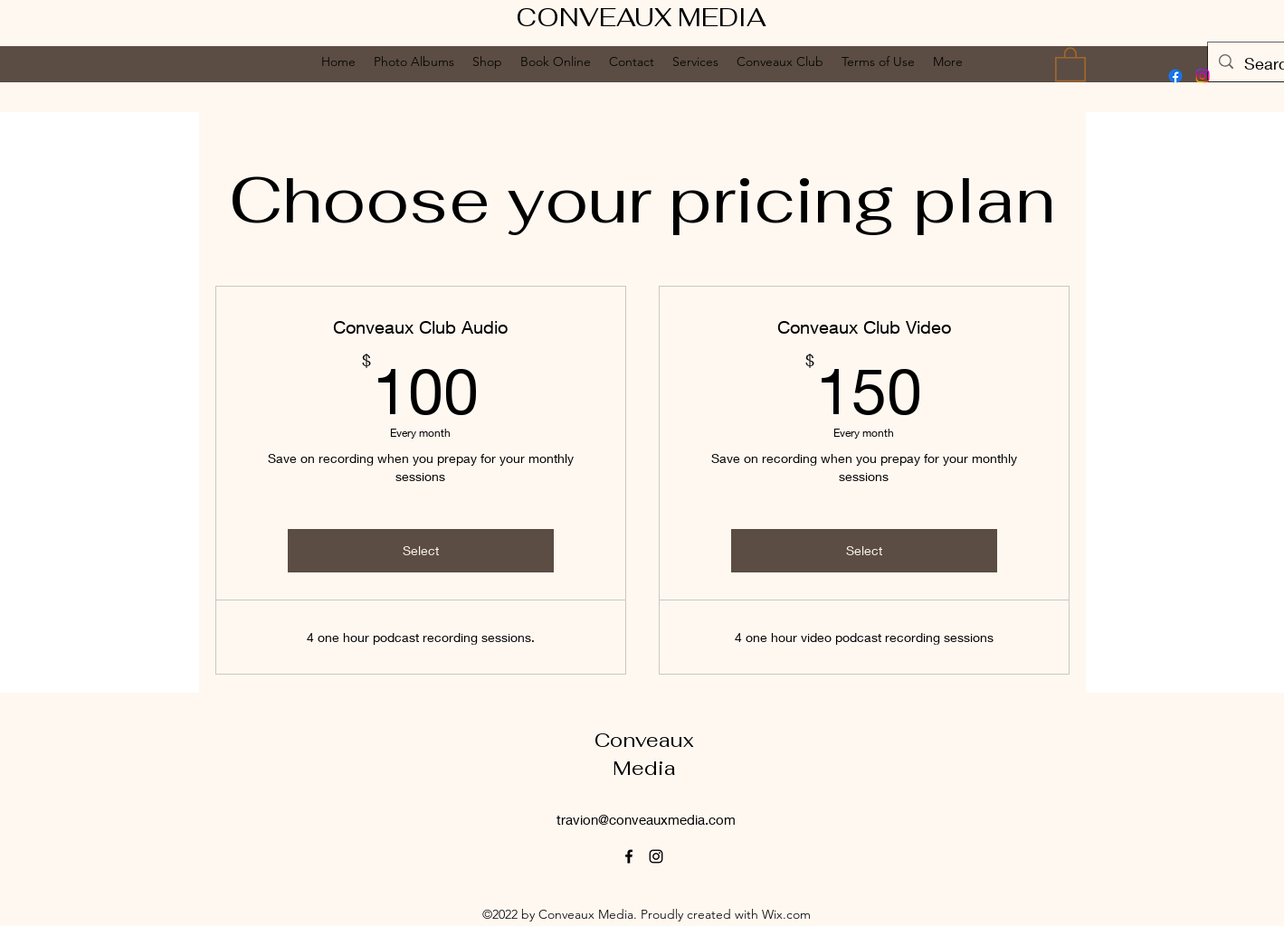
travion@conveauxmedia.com (646, 819)
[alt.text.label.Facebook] (1175, 76)
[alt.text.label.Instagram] (1203, 76)
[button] (1070, 63)
